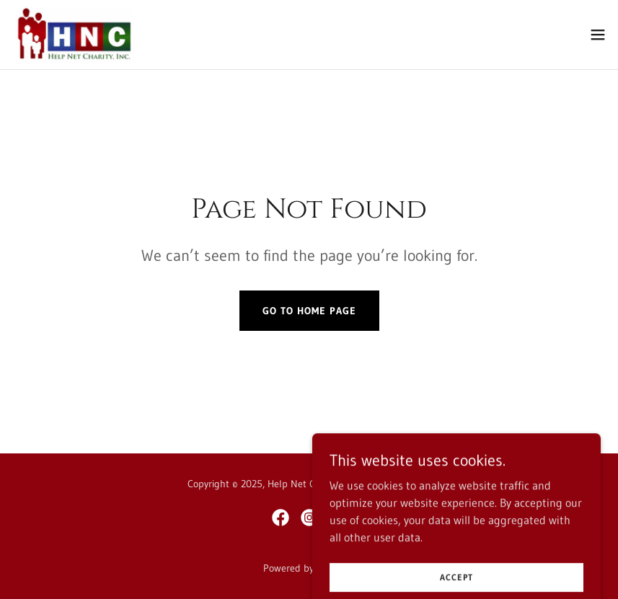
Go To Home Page (309, 310)
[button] (597, 34)
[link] (74, 34)
